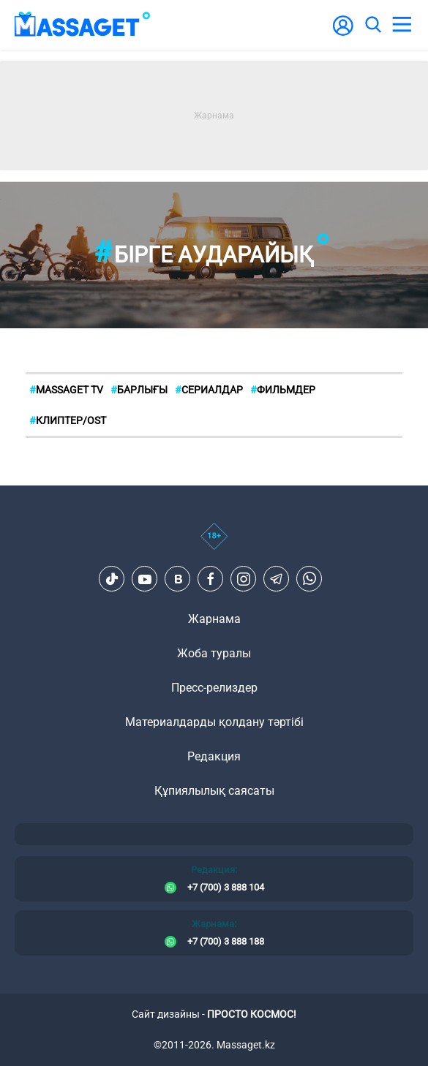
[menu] (401, 25)
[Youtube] (145, 579)
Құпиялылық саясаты (214, 791)
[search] (372, 25)
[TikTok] (112, 579)
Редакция (214, 756)
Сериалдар (209, 389)
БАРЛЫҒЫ (139, 389)
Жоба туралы (214, 653)
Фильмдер (282, 389)
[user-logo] (343, 33)
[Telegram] (276, 579)
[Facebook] (210, 579)
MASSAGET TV (66, 389)
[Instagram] (243, 579)
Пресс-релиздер (214, 688)
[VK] (177, 579)
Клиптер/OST (67, 420)
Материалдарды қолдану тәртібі (214, 722)
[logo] (83, 24)
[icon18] (214, 544)
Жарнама (214, 619)
